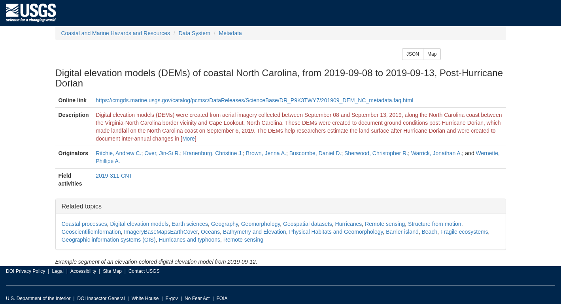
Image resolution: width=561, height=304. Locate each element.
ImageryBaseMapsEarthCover (161, 232)
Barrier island (402, 232)
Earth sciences (190, 224)
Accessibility (83, 271)
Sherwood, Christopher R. (376, 153)
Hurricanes (348, 224)
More (188, 138)
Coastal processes (84, 224)
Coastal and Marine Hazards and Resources (115, 33)
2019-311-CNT (114, 176)
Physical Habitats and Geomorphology (336, 232)
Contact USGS (144, 271)
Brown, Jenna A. (266, 153)
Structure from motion (434, 224)
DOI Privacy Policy (25, 271)
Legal (57, 271)
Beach (430, 232)
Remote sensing (385, 224)
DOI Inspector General (101, 298)
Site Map (112, 271)
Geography (224, 224)
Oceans (210, 232)
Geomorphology (260, 224)
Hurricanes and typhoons (189, 239)
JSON (412, 54)
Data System (194, 33)
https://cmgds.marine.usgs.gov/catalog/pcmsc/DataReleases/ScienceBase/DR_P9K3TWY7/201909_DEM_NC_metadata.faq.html (254, 100)
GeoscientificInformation (91, 232)
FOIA (222, 298)
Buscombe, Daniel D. (315, 153)
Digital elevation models (139, 224)
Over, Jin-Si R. (162, 153)
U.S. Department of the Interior (38, 298)
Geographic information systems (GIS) (109, 239)
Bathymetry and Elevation (254, 232)
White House (145, 298)
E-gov (172, 298)
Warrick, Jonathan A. (436, 153)
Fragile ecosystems (464, 232)
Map (431, 54)
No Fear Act (197, 298)
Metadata (230, 33)
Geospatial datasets (307, 224)
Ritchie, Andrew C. (118, 153)
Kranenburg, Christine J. (213, 153)
